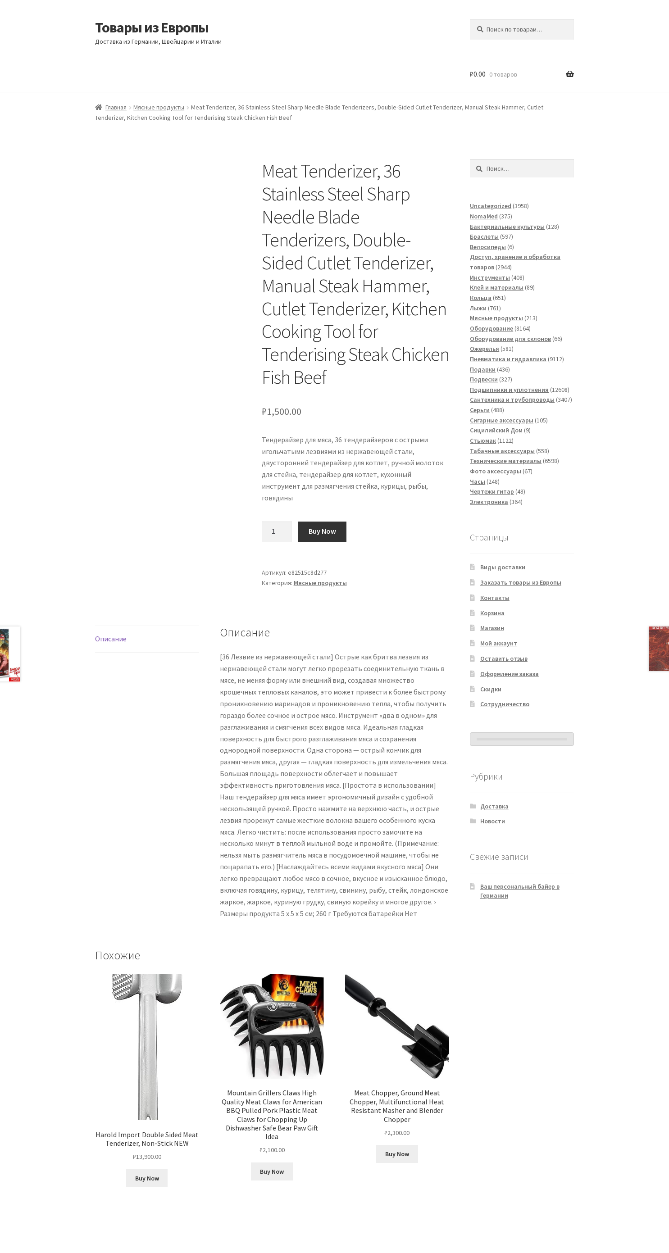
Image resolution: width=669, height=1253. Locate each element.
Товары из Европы (152, 27)
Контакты (495, 598)
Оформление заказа (509, 674)
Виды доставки (502, 567)
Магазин (492, 628)
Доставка (494, 806)
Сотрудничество (504, 704)
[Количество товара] (277, 532)
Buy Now (322, 531)
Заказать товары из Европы (520, 582)
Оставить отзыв (504, 658)
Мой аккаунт (498, 643)
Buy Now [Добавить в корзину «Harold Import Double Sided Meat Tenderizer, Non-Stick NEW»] (147, 1178)
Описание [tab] (111, 638)
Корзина (492, 613)
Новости (492, 821)
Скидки (490, 689)
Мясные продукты (158, 107)
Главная (116, 107)
